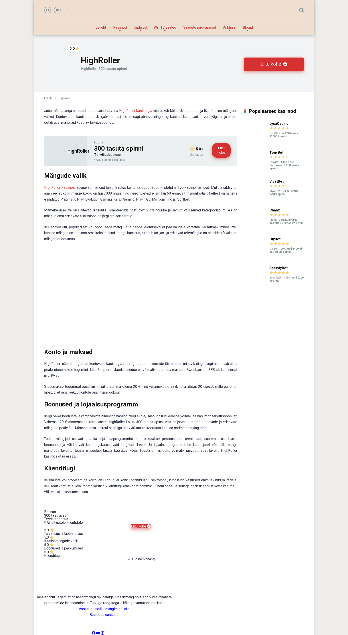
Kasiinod (120, 27)
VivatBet (276, 181)
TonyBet (276, 152)
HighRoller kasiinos (59, 187)
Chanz (274, 210)
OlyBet (275, 239)
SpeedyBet (278, 268)
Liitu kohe (274, 64)
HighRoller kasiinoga (135, 111)
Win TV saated (165, 27)
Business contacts (104, 615)
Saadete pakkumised (199, 27)
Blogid (248, 27)
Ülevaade (196, 154)
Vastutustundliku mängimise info (104, 609)
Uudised (140, 27)
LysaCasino (279, 123)
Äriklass (229, 27)
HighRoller (78, 151)
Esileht (100, 27)
